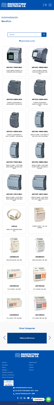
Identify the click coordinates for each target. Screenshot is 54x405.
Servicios (31, 370)
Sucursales (5, 365)
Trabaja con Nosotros (7, 372)
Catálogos (4, 370)
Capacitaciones (33, 362)
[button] (48, 399)
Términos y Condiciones (8, 375)
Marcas (4, 367)
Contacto (31, 367)
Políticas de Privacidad (7, 377)
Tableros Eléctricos (27, 338)
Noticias (31, 365)
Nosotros (4, 362)
